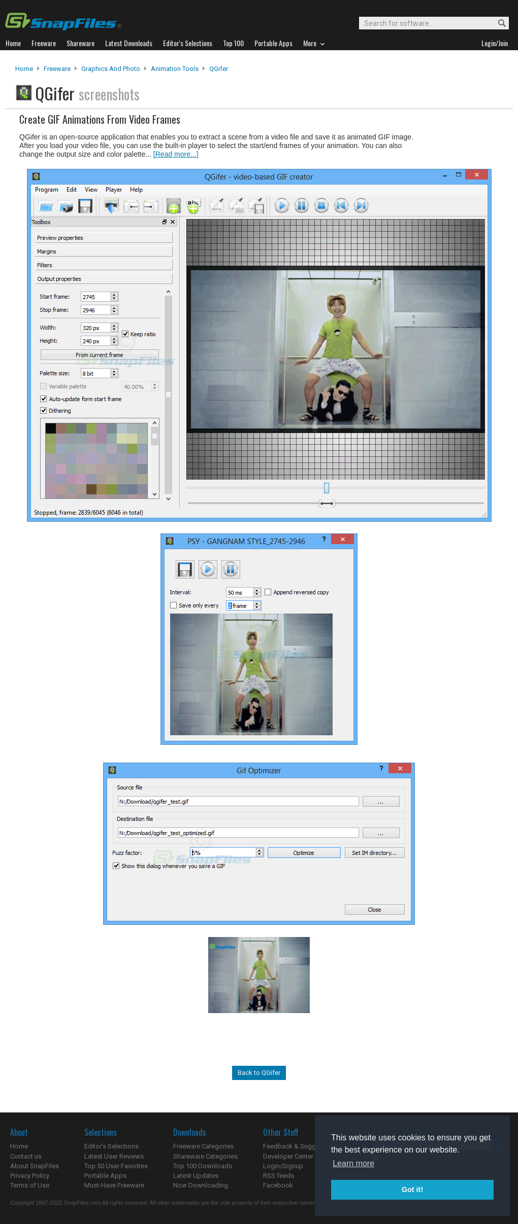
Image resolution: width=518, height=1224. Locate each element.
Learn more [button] (353, 1163)
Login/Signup (283, 1166)
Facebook (278, 1185)
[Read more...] (176, 154)
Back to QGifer (259, 1072)
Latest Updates (195, 1175)
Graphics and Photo (110, 69)
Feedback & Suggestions (300, 1146)
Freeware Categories (203, 1146)
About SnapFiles (34, 1166)
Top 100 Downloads (202, 1166)
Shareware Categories (205, 1156)
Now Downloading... (203, 1185)
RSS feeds (278, 1175)
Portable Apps (105, 1175)
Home (24, 69)
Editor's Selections (111, 1146)
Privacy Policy (29, 1175)
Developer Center (288, 1156)
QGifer (218, 69)
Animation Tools (175, 69)
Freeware (57, 69)
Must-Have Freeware (114, 1185)
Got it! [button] (412, 1189)
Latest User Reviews (114, 1156)
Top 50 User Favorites (116, 1166)
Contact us (26, 1156)
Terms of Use (29, 1185)
